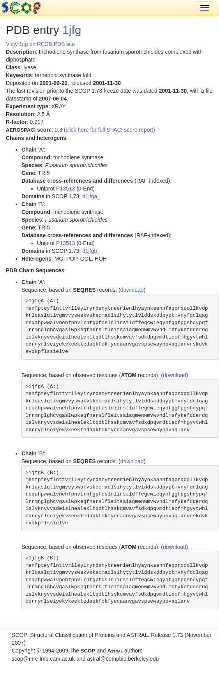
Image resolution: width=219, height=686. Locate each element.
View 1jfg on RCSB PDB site (40, 44)
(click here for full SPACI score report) (109, 130)
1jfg (71, 29)
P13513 (65, 188)
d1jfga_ (91, 196)
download (132, 290)
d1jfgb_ (91, 251)
